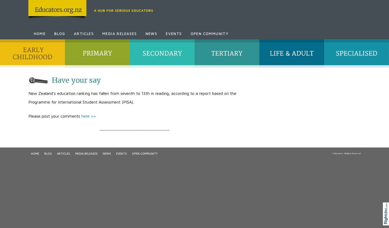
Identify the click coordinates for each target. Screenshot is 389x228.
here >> (88, 115)
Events (174, 33)
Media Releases (119, 33)
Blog (59, 33)
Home (40, 33)
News (151, 33)
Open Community (210, 33)
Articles (84, 33)
